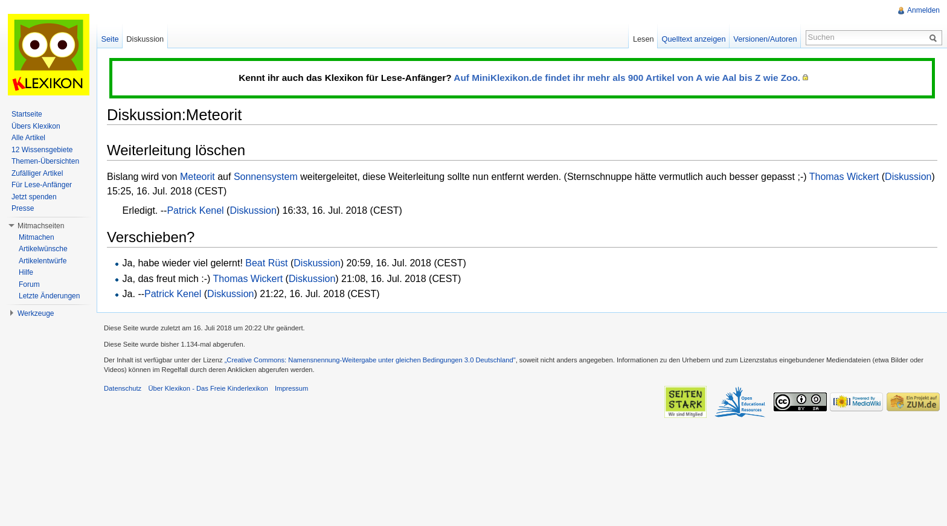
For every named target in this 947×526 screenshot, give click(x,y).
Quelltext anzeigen (694, 38)
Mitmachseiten (41, 226)
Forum (29, 284)
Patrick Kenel (195, 210)
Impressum (291, 388)
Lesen (643, 38)
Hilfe (26, 272)
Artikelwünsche (43, 249)
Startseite (26, 114)
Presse (22, 208)
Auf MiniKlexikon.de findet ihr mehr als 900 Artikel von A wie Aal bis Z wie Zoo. (627, 77)
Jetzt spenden (34, 197)
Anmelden (923, 10)
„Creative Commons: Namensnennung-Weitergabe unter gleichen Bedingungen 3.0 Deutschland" (370, 360)
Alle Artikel (28, 137)
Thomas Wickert (844, 177)
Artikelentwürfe (42, 261)
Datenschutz (122, 388)
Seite (109, 38)
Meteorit (197, 177)
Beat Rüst (266, 263)
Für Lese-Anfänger (41, 185)
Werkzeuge (36, 313)
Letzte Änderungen (49, 296)
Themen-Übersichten (45, 161)
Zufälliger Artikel (37, 173)
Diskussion (908, 177)
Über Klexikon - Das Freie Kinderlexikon (208, 388)
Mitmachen (36, 237)
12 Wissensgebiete (41, 150)
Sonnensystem (266, 177)
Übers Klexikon (35, 126)
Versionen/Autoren (765, 38)
